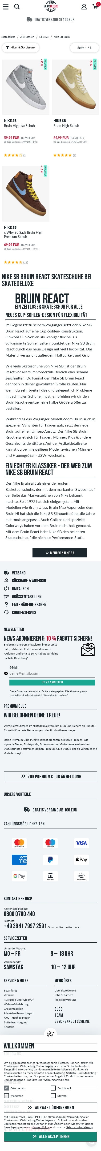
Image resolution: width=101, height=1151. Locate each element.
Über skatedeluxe (65, 990)
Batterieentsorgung (15, 1022)
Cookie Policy (40, 1127)
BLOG (58, 1009)
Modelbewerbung (65, 999)
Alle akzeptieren (51, 1136)
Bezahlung (10, 990)
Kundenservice (20, 613)
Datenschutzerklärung (79, 1127)
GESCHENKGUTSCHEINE (72, 1021)
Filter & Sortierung (19, 47)
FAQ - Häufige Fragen (25, 605)
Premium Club (15, 706)
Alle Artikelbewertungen (18, 1013)
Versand (15, 573)
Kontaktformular (69, 927)
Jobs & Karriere (63, 995)
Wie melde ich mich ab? (56, 695)
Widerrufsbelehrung (16, 1004)
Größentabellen (22, 597)
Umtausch (16, 589)
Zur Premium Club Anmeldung (50, 776)
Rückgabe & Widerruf (25, 581)
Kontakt (9, 1027)
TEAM (58, 1015)
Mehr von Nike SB (59, 553)
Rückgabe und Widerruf (18, 999)
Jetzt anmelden (52, 682)
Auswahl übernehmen (50, 1107)
